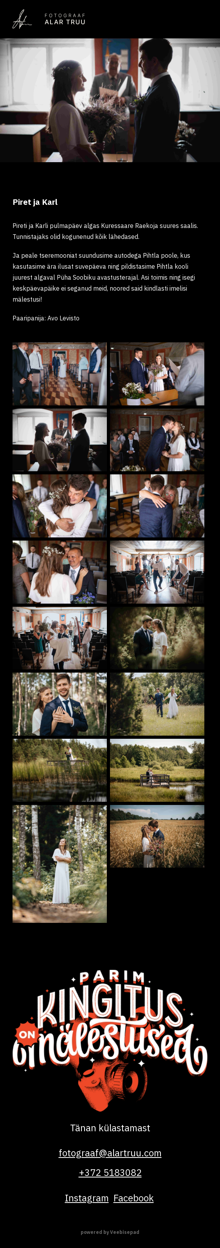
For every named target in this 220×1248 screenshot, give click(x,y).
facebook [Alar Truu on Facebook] (134, 1198)
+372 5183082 (110, 1172)
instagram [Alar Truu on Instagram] (87, 1198)
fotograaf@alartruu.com (110, 1153)
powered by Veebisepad (110, 1232)
